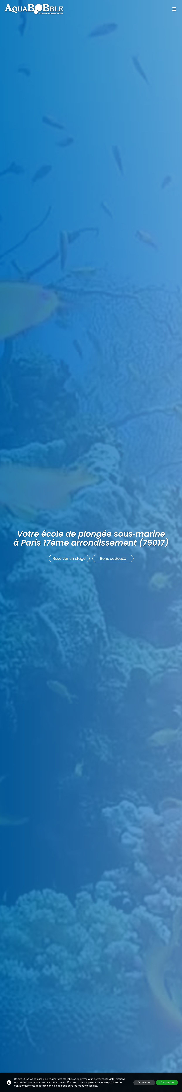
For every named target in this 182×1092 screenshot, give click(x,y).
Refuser (144, 1082)
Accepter (167, 1082)
